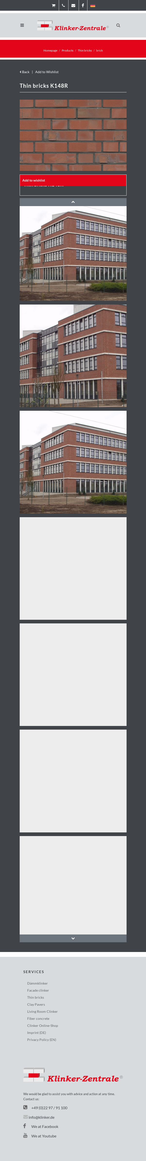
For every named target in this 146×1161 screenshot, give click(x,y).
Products (67, 50)
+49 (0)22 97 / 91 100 (49, 1107)
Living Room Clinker (42, 1011)
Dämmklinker (37, 983)
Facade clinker (38, 990)
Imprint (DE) (36, 1032)
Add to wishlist (33, 180)
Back (24, 72)
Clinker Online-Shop (42, 1025)
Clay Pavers (36, 1004)
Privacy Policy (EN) (41, 1040)
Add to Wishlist (47, 72)
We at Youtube (39, 1136)
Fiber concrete (38, 1018)
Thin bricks (85, 50)
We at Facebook (40, 1126)
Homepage (50, 50)
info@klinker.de (41, 1117)
